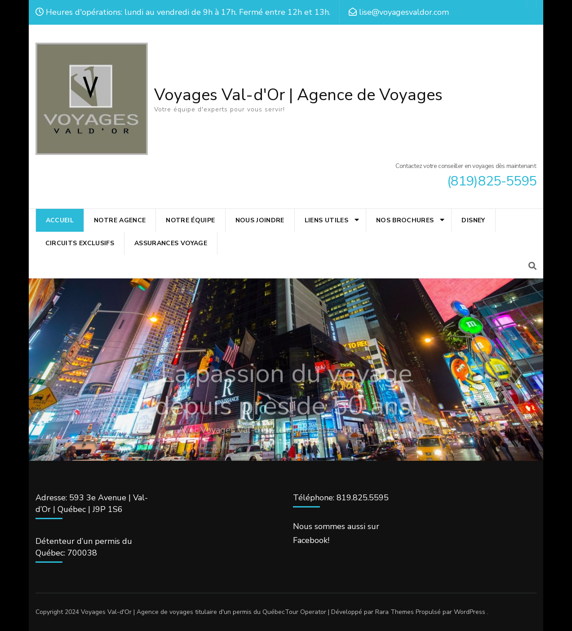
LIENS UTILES (326, 220)
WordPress (469, 612)
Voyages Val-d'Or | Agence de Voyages (298, 95)
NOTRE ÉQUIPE (190, 220)
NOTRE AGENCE (120, 220)
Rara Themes (394, 612)
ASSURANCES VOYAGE (170, 243)
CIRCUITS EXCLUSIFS (79, 243)
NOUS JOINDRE (259, 220)
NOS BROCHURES (405, 220)
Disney (473, 220)
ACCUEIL (60, 220)
